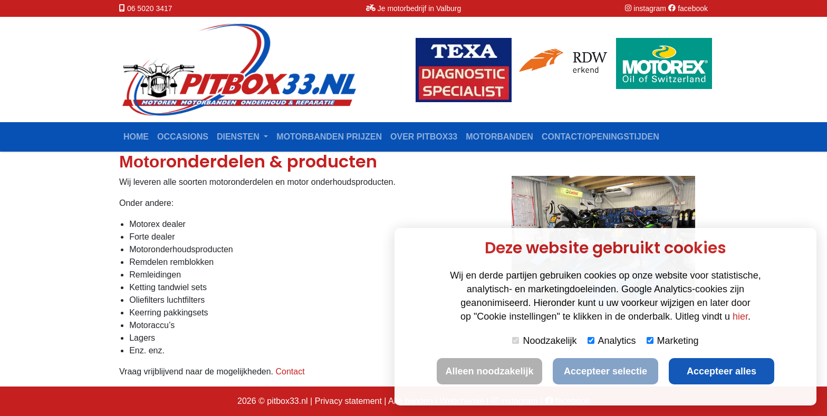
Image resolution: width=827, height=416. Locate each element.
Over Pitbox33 (423, 136)
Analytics (612, 340)
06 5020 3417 (149, 8)
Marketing (673, 340)
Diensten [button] (239, 136)
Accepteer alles (721, 371)
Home (136, 136)
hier (740, 316)
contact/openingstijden (600, 136)
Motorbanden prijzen (329, 136)
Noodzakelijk (544, 340)
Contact (289, 371)
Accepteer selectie (605, 371)
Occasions (182, 136)
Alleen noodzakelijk (489, 371)
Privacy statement (348, 401)
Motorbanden (499, 136)
